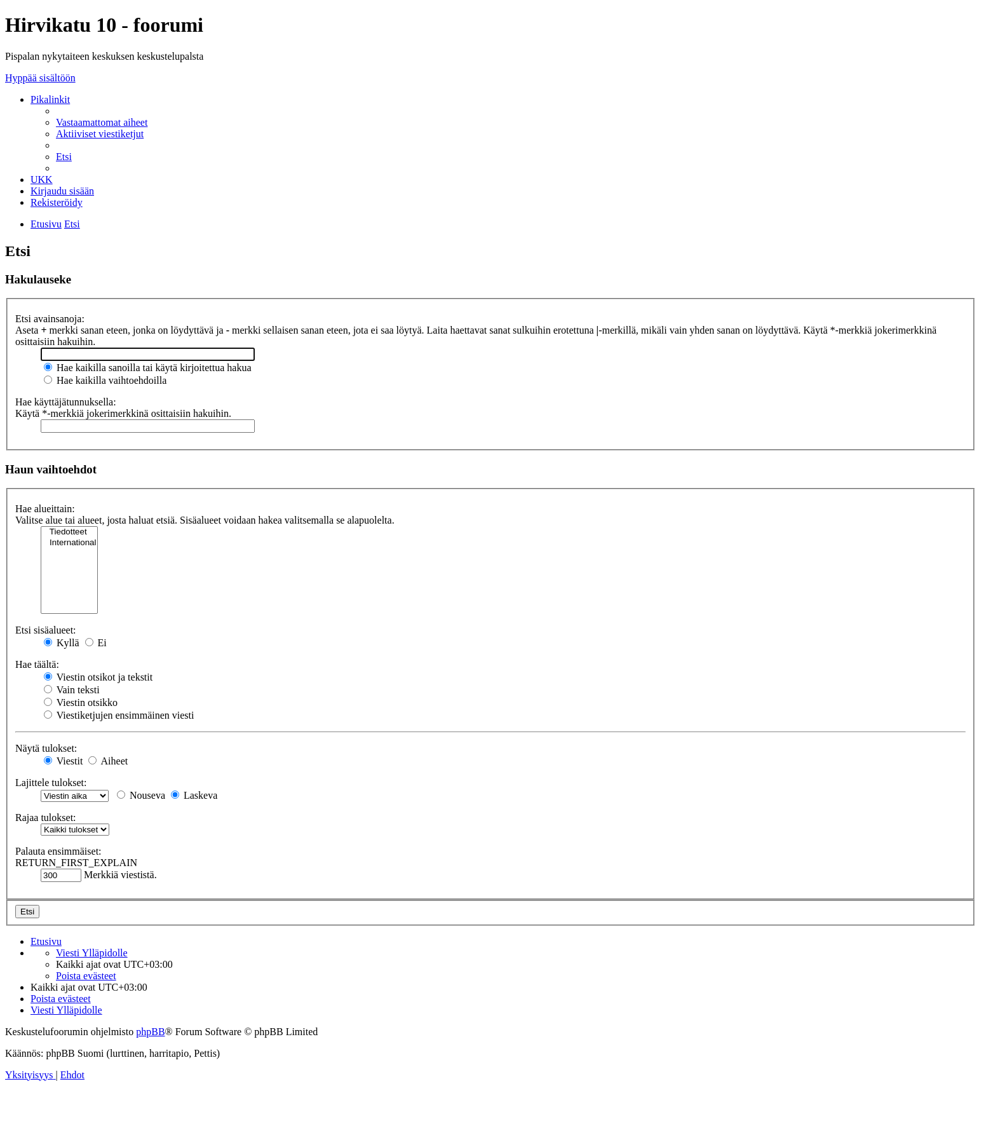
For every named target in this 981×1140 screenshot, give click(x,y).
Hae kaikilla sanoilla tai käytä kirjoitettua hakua (148, 367)
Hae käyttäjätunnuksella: (65, 402)
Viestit (63, 761)
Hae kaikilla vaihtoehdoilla (105, 380)
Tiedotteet (69, 532)
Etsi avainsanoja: (50, 318)
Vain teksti (72, 689)
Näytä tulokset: (46, 748)
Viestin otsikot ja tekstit (98, 677)
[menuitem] (101, 122)
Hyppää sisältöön (40, 77)
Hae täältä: (37, 664)
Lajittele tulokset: (50, 782)
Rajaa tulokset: (45, 817)
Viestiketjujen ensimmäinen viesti (119, 715)
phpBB (150, 1031)
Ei (96, 642)
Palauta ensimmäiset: (58, 851)
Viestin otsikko (81, 702)
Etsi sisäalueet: (45, 630)
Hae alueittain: (45, 508)
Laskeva (194, 795)
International (69, 543)
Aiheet (108, 761)
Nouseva (141, 795)
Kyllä (61, 642)
